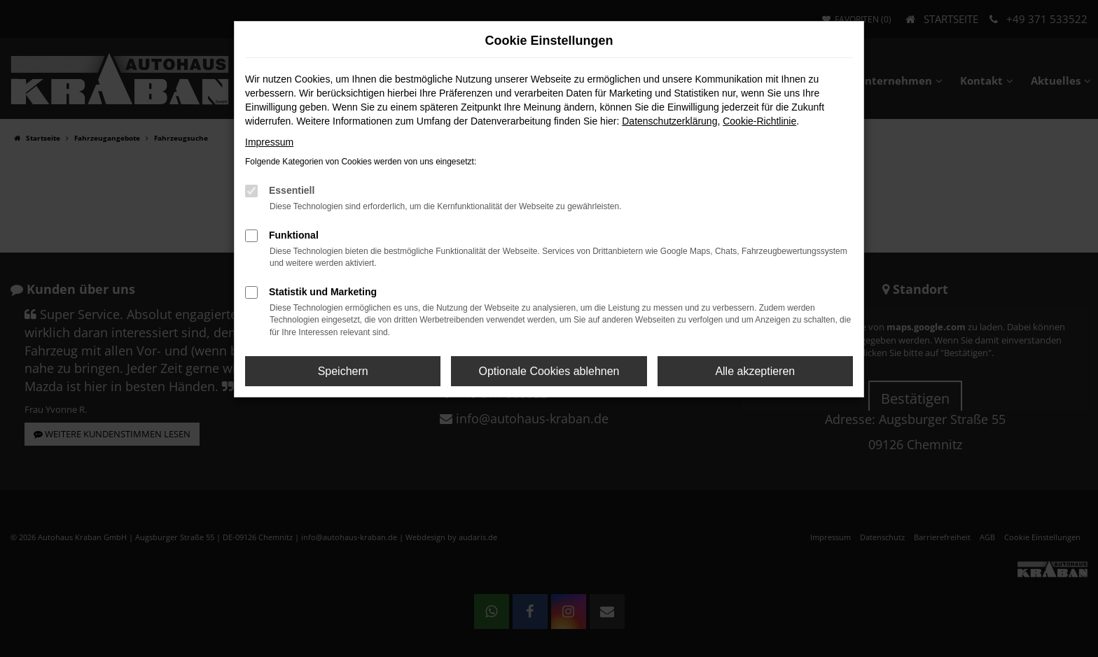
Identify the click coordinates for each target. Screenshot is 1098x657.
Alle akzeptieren (755, 371)
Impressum (269, 142)
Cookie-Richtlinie (759, 121)
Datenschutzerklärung (669, 121)
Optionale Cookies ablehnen (548, 371)
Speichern (343, 371)
